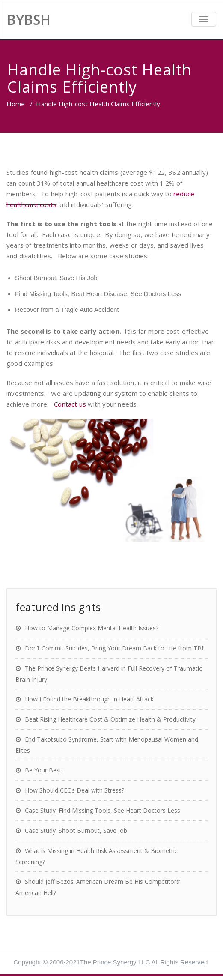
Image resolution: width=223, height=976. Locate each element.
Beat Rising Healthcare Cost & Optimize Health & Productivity (110, 719)
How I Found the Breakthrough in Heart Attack (89, 699)
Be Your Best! (44, 770)
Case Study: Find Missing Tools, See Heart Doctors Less (102, 810)
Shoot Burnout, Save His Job (56, 277)
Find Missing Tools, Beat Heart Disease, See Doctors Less (98, 293)
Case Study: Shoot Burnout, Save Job (76, 830)
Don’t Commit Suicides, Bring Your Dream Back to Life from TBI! (115, 648)
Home (15, 103)
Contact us (70, 404)
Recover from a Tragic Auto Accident (67, 309)
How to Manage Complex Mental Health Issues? (91, 628)
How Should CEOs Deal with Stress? (74, 790)
